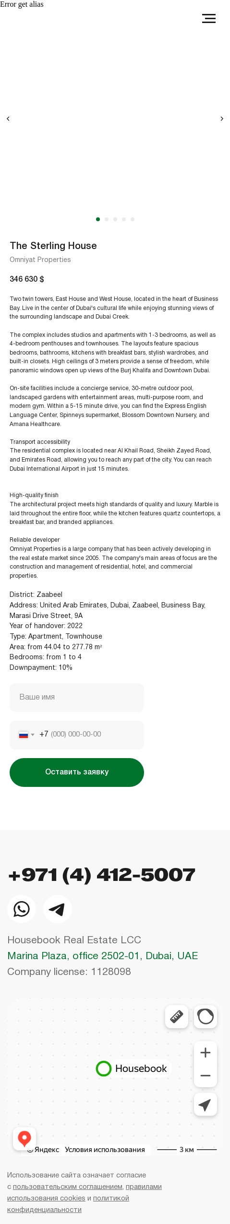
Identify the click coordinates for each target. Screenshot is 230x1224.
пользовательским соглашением (67, 1187)
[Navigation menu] (209, 19)
